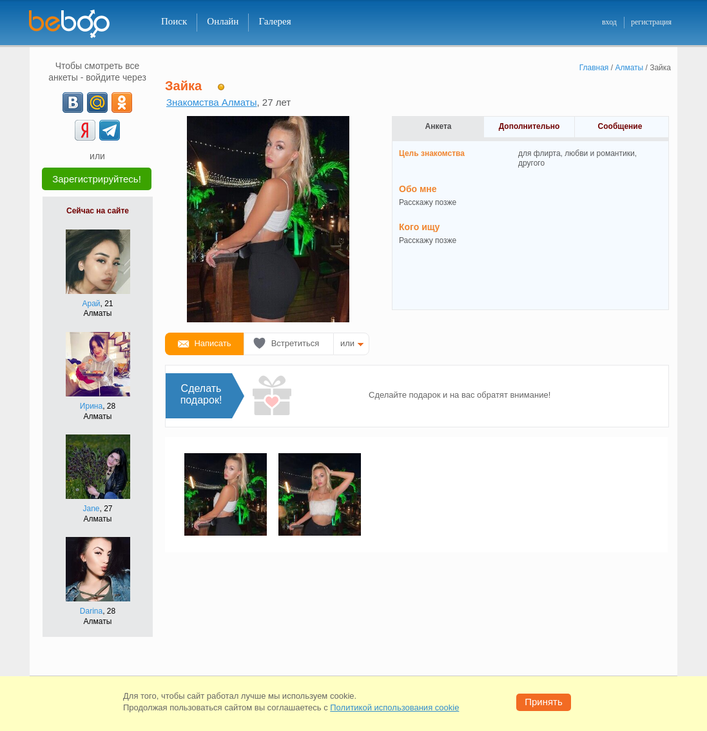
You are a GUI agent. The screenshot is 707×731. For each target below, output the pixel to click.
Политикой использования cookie (394, 707)
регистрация (651, 21)
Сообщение (620, 126)
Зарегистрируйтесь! (96, 178)
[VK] (73, 102)
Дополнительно (529, 126)
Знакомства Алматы (211, 102)
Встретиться (295, 343)
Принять (544, 701)
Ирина (91, 406)
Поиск (174, 21)
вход (609, 21)
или (347, 343)
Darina (91, 611)
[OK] (121, 102)
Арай (91, 303)
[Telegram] (109, 130)
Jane (90, 508)
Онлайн (222, 21)
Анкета (438, 126)
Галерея (274, 21)
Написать (212, 343)
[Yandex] (85, 130)
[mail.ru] (97, 102)
